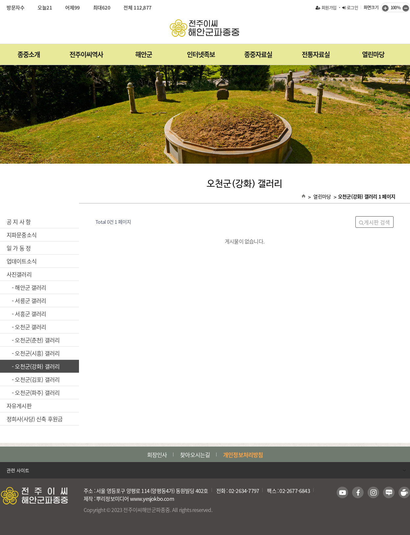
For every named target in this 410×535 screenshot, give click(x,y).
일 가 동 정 (39, 248)
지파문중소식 (39, 235)
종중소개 (28, 54)
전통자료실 (316, 54)
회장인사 (157, 455)
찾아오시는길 (195, 455)
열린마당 (373, 54)
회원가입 (326, 7)
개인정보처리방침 (243, 455)
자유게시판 (39, 406)
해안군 (143, 54)
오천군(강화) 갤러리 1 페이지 (366, 196)
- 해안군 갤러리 (39, 287)
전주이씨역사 (86, 54)
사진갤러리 (39, 274)
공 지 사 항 (39, 222)
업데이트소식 (39, 261)
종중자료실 (258, 54)
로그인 (350, 7)
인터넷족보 (201, 54)
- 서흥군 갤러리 (39, 314)
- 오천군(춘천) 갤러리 (39, 340)
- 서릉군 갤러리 (39, 300)
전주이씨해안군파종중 (205, 28)
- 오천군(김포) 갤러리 (39, 379)
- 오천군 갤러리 (39, 327)
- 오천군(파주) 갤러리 (39, 392)
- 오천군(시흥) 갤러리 (39, 353)
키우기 (385, 8)
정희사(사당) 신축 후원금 (39, 419)
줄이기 (405, 8)
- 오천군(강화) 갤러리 (40, 366)
